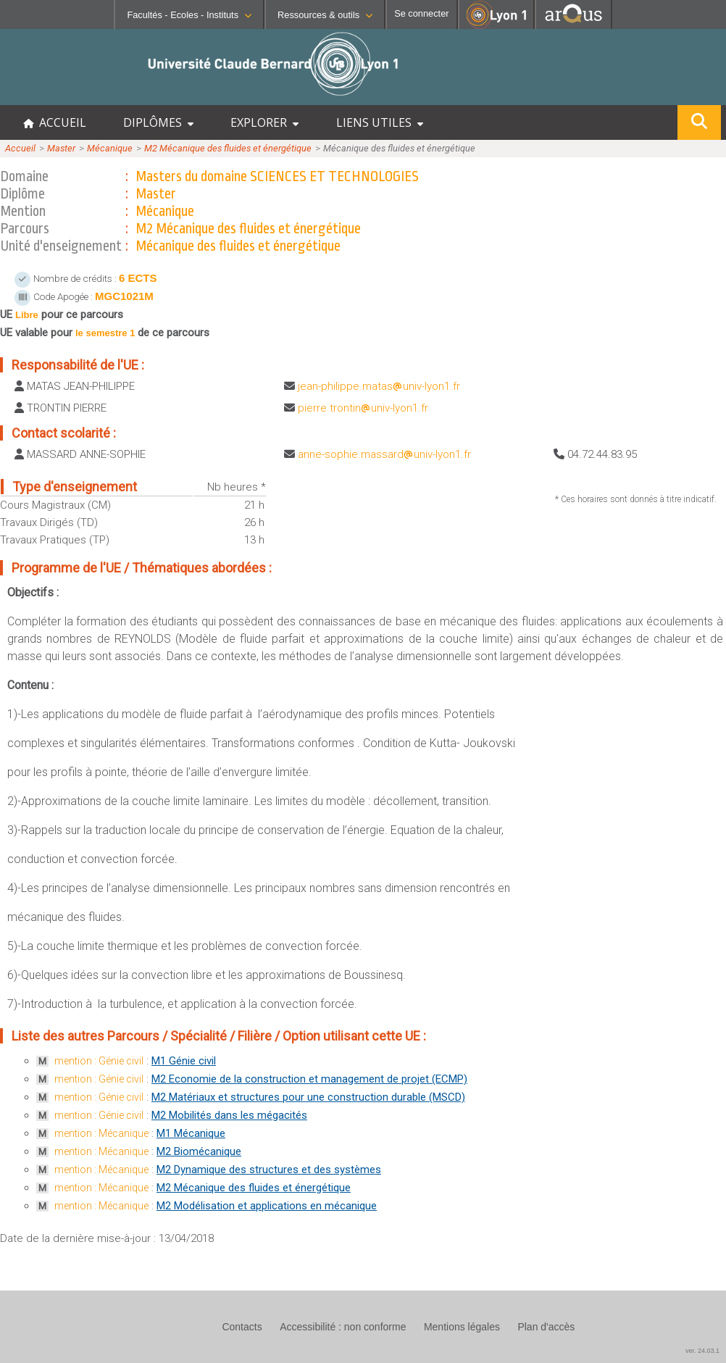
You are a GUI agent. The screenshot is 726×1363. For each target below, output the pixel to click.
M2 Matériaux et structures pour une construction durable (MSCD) (308, 1097)
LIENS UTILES (379, 122)
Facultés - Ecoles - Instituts (189, 14)
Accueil (20, 148)
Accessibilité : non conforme (343, 1327)
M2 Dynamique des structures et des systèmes (269, 1169)
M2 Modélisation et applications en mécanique (267, 1205)
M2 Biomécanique (199, 1151)
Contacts (242, 1327)
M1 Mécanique (191, 1133)
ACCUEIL (54, 122)
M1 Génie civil (183, 1060)
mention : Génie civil (98, 1061)
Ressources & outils (325, 14)
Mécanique (110, 148)
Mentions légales (462, 1327)
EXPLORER (264, 122)
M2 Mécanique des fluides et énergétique (228, 148)
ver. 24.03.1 (702, 1350)
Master (61, 148)
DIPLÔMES (158, 122)
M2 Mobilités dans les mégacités (229, 1115)
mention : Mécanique (101, 1133)
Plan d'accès (546, 1327)
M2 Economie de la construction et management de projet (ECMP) (309, 1078)
